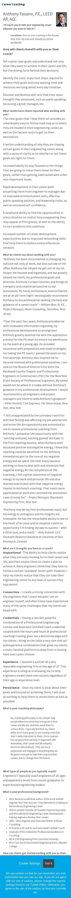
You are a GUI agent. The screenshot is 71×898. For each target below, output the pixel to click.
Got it (48, 863)
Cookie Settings (29, 863)
